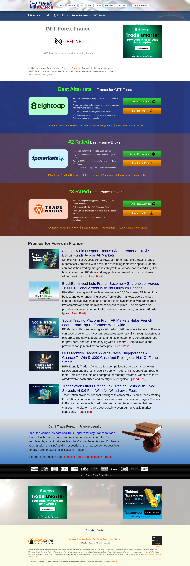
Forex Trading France (45, 74)
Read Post (114, 561)
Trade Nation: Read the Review (62, 240)
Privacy (88, 539)
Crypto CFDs (121, 5)
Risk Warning (97, 539)
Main (47, 15)
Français (90, 530)
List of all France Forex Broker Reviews (95, 475)
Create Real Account (153, 103)
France (34, 15)
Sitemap (118, 539)
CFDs (81, 5)
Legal (105, 539)
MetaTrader (72, 5)
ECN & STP (109, 5)
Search (110, 539)
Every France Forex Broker (130, 138)
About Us (72, 539)
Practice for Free (154, 109)
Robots (90, 5)
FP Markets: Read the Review (62, 188)
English (61, 15)
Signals (98, 5)
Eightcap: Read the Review (63, 138)
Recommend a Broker (140, 5)
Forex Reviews (80, 15)
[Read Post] (95, 276)
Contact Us (81, 539)
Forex (62, 5)
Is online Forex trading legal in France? (71, 451)
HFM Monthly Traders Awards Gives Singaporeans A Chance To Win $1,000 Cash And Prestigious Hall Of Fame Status (110, 357)
